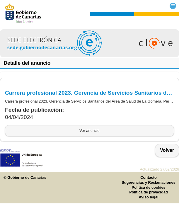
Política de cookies (148, 187)
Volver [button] (167, 150)
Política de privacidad (148, 192)
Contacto (148, 177)
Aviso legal (148, 197)
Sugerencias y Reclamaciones (148, 182)
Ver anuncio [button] (89, 130)
